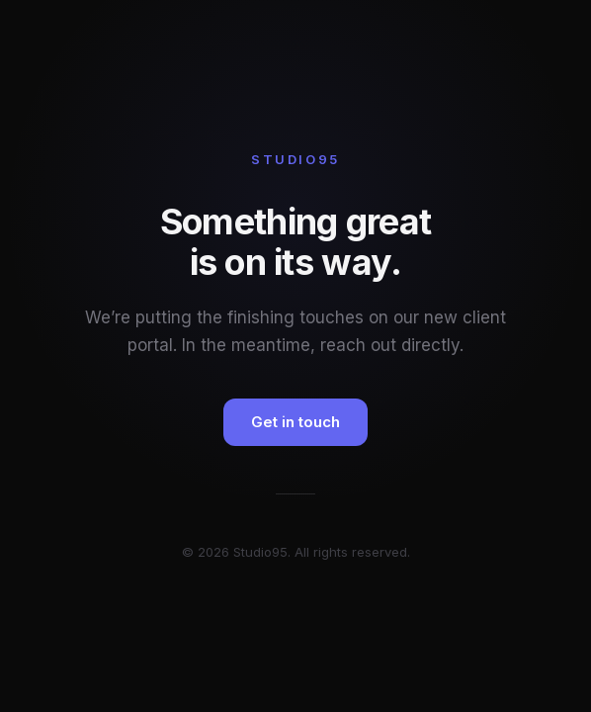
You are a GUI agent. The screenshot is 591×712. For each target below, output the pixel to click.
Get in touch (295, 421)
